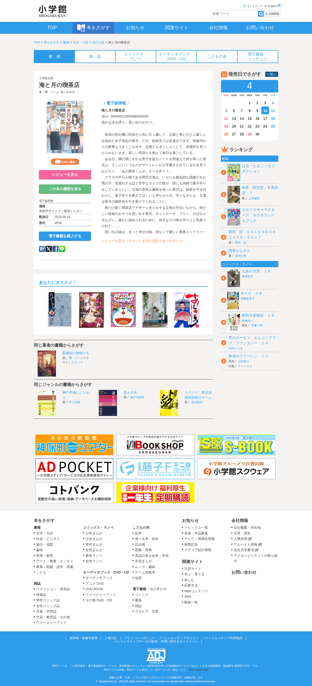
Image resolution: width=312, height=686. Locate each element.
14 (242, 118)
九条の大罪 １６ (256, 271)
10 (265, 111)
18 (273, 118)
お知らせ (190, 520)
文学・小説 (80, 42)
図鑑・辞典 (143, 550)
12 (226, 118)
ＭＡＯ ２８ (251, 293)
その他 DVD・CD (99, 600)
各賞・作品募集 (196, 533)
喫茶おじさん (239, 250)
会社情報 (239, 520)
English (274, 6)
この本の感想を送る (65, 189)
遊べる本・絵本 (147, 539)
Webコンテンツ (196, 591)
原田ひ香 (240, 255)
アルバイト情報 (245, 544)
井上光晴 (74, 402)
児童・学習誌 (46, 611)
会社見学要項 (244, 550)
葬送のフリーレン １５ (249, 356)
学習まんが (145, 561)
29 (250, 134)
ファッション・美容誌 (53, 589)
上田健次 (254, 198)
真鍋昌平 (247, 276)
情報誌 (41, 595)
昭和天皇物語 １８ (258, 315)
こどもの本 (141, 527)
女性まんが (94, 550)
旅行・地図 (44, 544)
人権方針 (111, 638)
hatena (42, 249)
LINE (62, 249)
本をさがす (51, 42)
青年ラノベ (94, 556)
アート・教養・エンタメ (54, 561)
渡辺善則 (197, 402)
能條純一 (247, 320)
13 (234, 118)
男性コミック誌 (48, 600)
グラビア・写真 (147, 611)
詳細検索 (274, 13)
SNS (187, 596)
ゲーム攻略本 (145, 572)
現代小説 (98, 42)
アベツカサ (245, 366)
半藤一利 (257, 325)
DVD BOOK (94, 589)
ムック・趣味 (145, 567)
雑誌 (37, 583)
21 (242, 126)
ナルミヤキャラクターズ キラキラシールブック (258, 215)
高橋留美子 (247, 298)
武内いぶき (236, 348)
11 (273, 111)
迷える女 (130, 392)
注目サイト (192, 569)
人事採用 (240, 539)
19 (226, 126)
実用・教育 (44, 556)
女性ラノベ (94, 561)
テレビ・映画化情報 (199, 539)
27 (234, 134)
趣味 (39, 550)
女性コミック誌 (48, 606)
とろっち (77, 362)
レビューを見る (65, 174)
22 (250, 126)
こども (41, 572)
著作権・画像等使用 (83, 638)
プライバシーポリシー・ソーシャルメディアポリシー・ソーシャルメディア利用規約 (183, 638)
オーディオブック (99, 578)
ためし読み (65, 162)
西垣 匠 (240, 242)
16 (257, 118)
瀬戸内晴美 (137, 397)
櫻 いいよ (52, 91)
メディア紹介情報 (197, 550)
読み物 (140, 544)
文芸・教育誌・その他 (53, 617)
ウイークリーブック (51, 623)
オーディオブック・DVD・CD (106, 572)
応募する (191, 585)
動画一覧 (191, 602)
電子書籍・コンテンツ (149, 589)
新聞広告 (191, 544)
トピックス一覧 (196, 527)
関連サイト (192, 561)
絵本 (138, 533)
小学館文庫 (46, 78)
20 (234, 126)
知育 (138, 578)
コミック (141, 595)
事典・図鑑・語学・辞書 (54, 567)
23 (257, 126)
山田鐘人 (243, 361)
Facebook (55, 249)
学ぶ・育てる (194, 574)
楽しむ (189, 580)
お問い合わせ (243, 572)
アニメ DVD (95, 583)
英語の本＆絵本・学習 (152, 556)
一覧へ (271, 74)
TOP (37, 42)
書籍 (66, 42)
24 (265, 126)
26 (226, 134)
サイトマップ (255, 6)
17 (265, 118)
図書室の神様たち (75, 353)
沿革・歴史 (242, 533)
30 (257, 134)
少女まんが (94, 539)
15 (250, 118)
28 (242, 134)
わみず (70, 91)
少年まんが (94, 533)
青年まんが (94, 544)
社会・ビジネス (48, 539)
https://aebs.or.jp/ (198, 669)
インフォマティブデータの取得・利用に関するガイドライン (156, 641)
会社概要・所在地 (247, 527)
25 (273, 126)
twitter (49, 249)
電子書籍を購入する (65, 236)
